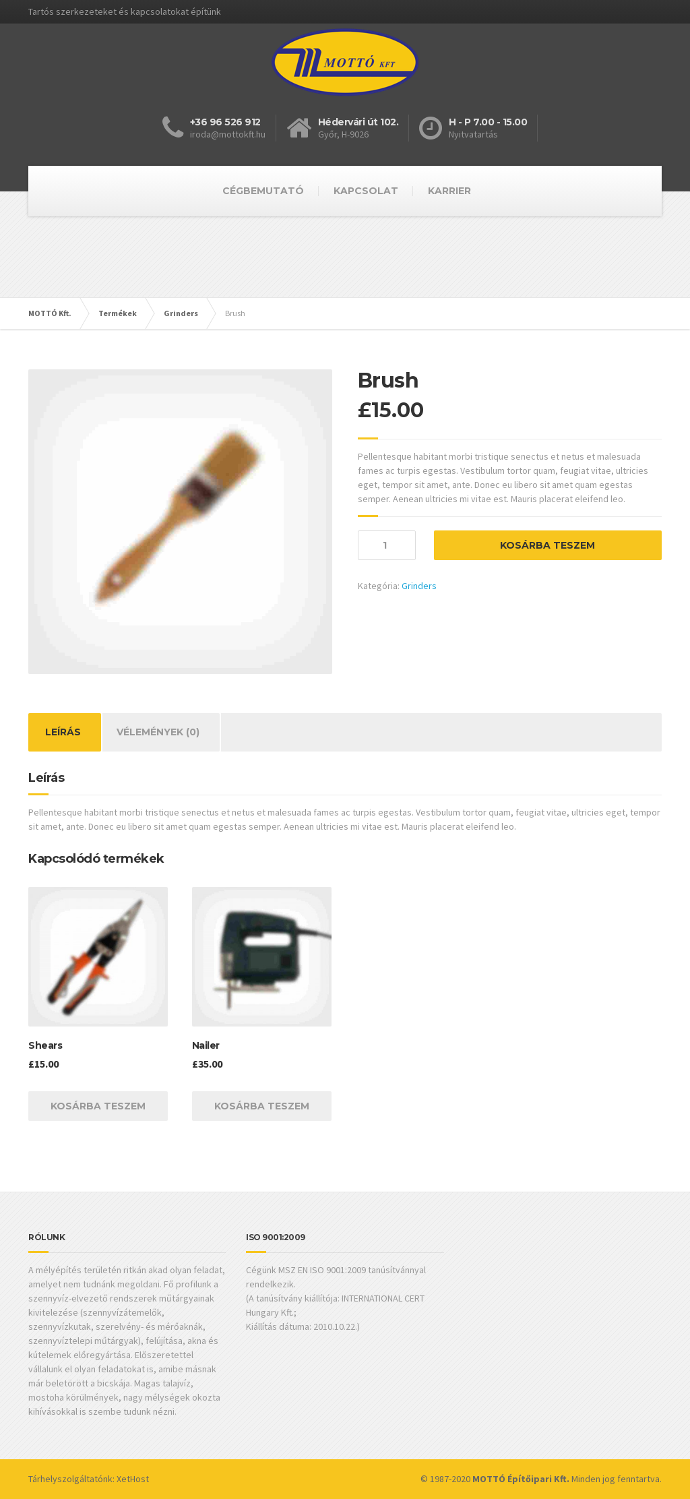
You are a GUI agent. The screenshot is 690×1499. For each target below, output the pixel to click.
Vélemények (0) (158, 732)
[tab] (63, 732)
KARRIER (449, 191)
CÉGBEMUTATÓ (263, 191)
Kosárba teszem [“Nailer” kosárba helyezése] (261, 1106)
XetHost (133, 1479)
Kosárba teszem (547, 545)
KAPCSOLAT (366, 191)
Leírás (63, 732)
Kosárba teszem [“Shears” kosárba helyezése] (98, 1106)
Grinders (419, 586)
